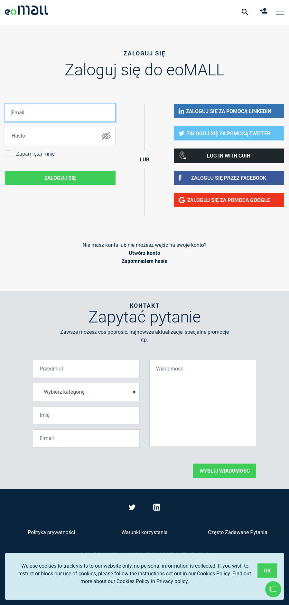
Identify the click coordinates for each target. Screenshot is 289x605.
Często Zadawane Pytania (237, 532)
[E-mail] (86, 438)
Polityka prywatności (51, 532)
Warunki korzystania (144, 532)
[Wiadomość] (202, 403)
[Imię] (86, 415)
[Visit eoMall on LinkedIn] (156, 508)
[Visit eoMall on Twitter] (133, 508)
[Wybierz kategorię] (86, 392)
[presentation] (82, 465)
